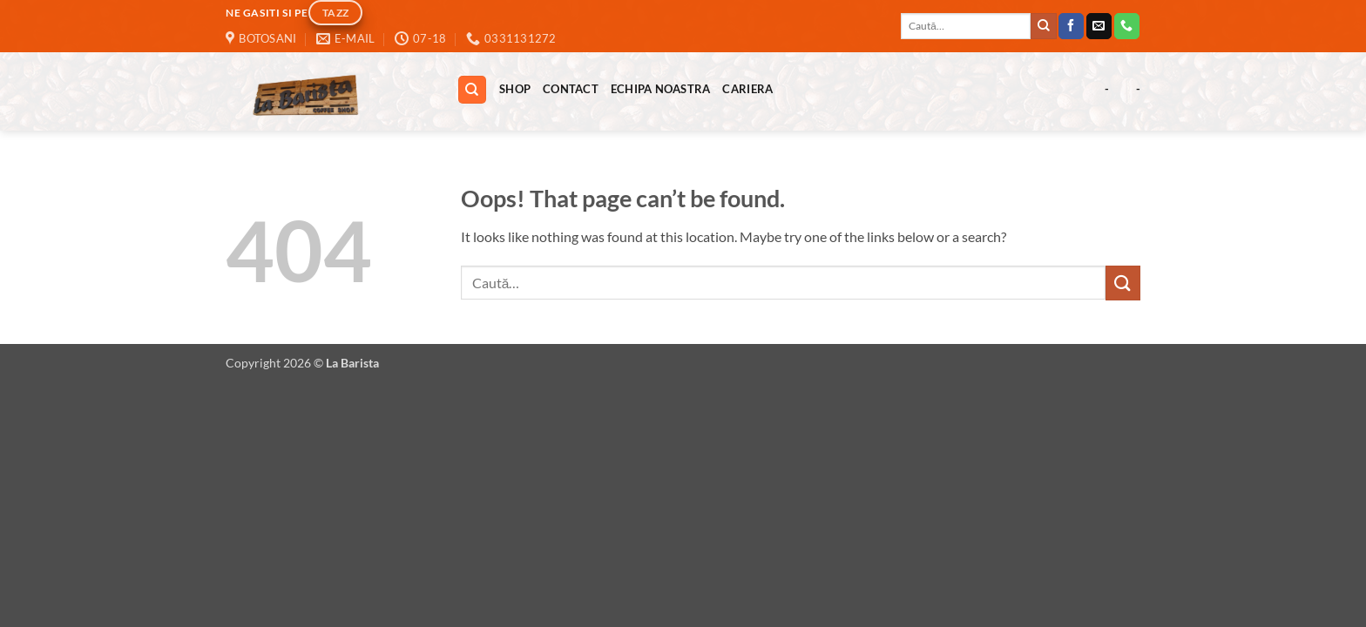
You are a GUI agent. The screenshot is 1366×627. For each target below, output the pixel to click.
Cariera (747, 89)
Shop (515, 89)
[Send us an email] (1099, 26)
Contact (570, 89)
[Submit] (1044, 26)
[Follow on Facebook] (1071, 26)
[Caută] (472, 90)
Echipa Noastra (661, 89)
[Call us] (1126, 26)
